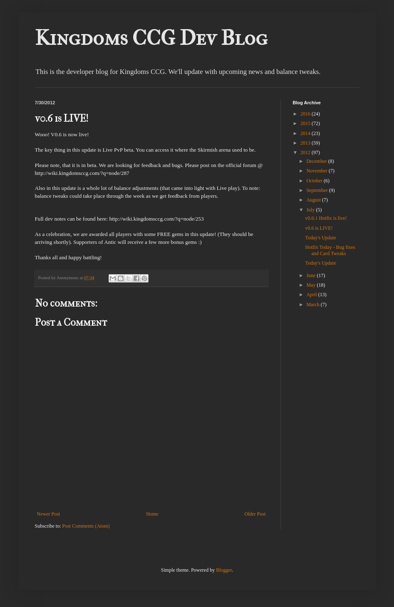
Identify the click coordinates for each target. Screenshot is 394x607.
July (311, 210)
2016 (306, 114)
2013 (306, 143)
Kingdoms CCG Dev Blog (151, 38)
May (311, 285)
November (317, 171)
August (314, 200)
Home (152, 514)
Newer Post (48, 514)
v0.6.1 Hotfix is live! (326, 218)
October (315, 181)
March (313, 304)
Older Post (255, 514)
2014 (306, 133)
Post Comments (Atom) (86, 526)
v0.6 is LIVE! (318, 228)
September (317, 190)
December (317, 161)
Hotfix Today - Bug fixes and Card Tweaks (330, 250)
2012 (306, 152)
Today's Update (320, 238)
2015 (306, 123)
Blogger (224, 570)
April (312, 294)
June (311, 275)
